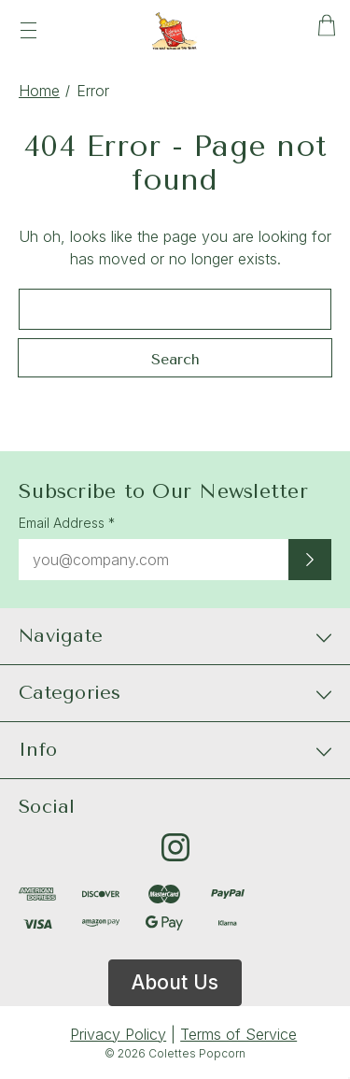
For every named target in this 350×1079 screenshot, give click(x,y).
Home (39, 90)
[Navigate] (175, 636)
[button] (175, 982)
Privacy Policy (118, 1034)
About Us (175, 982)
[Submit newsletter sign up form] (309, 559)
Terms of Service (238, 1034)
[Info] (175, 750)
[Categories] (175, 693)
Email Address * (67, 523)
